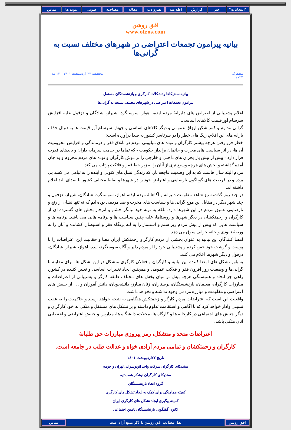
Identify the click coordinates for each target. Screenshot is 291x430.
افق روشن (145, 28)
